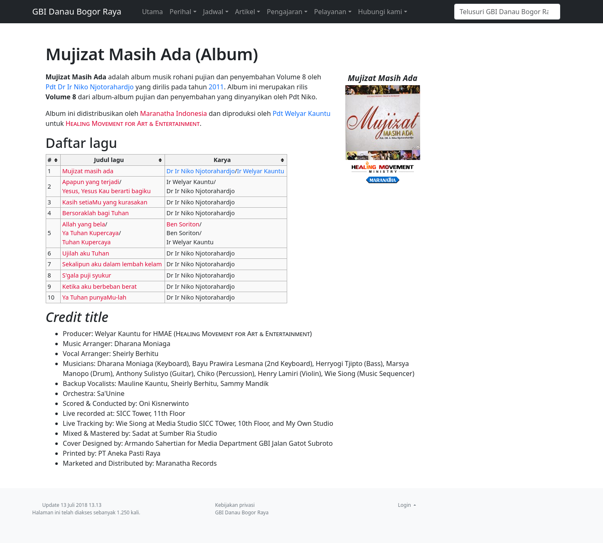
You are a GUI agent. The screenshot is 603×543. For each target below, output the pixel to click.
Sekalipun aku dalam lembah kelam (112, 264)
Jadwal (213, 11)
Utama (152, 11)
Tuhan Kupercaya (86, 242)
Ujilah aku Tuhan (85, 253)
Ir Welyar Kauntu (260, 171)
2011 (216, 86)
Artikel (245, 11)
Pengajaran (285, 11)
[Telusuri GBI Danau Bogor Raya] (507, 12)
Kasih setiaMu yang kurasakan (105, 202)
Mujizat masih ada (87, 171)
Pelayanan (330, 11)
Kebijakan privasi (235, 505)
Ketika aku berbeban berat (99, 286)
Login (405, 505)
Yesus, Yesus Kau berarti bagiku (106, 191)
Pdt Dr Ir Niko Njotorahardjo (90, 86)
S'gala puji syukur (86, 275)
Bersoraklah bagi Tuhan (95, 213)
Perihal (180, 11)
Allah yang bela (83, 224)
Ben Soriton (183, 224)
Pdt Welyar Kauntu (301, 113)
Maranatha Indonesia (173, 113)
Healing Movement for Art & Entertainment (133, 123)
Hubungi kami (380, 11)
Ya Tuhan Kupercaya (90, 233)
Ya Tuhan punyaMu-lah (94, 297)
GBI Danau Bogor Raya (77, 11)
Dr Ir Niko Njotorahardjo (201, 171)
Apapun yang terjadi (90, 182)
